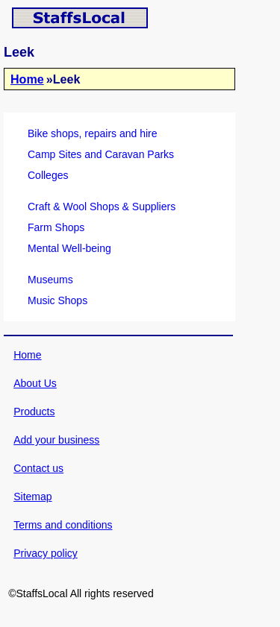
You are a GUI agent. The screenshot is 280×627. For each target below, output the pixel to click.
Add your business (56, 440)
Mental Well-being (69, 248)
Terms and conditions (62, 525)
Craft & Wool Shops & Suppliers (101, 206)
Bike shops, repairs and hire (93, 133)
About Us (35, 383)
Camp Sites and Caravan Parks (101, 154)
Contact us (38, 468)
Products (34, 412)
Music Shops (57, 300)
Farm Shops (56, 227)
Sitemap (32, 496)
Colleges (48, 175)
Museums (50, 280)
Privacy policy (45, 553)
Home (27, 79)
